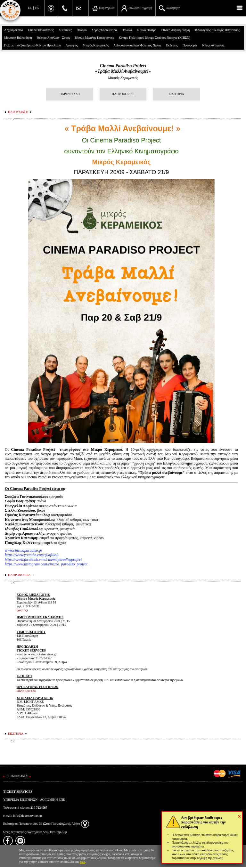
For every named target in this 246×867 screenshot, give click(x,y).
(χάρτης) (22, 610)
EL (30, 8)
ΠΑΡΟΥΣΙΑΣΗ (70, 94)
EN (37, 8)
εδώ (82, 861)
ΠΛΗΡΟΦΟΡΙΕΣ (123, 94)
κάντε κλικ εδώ (26, 691)
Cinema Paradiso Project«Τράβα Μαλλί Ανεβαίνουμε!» (123, 68)
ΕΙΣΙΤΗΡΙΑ (176, 94)
